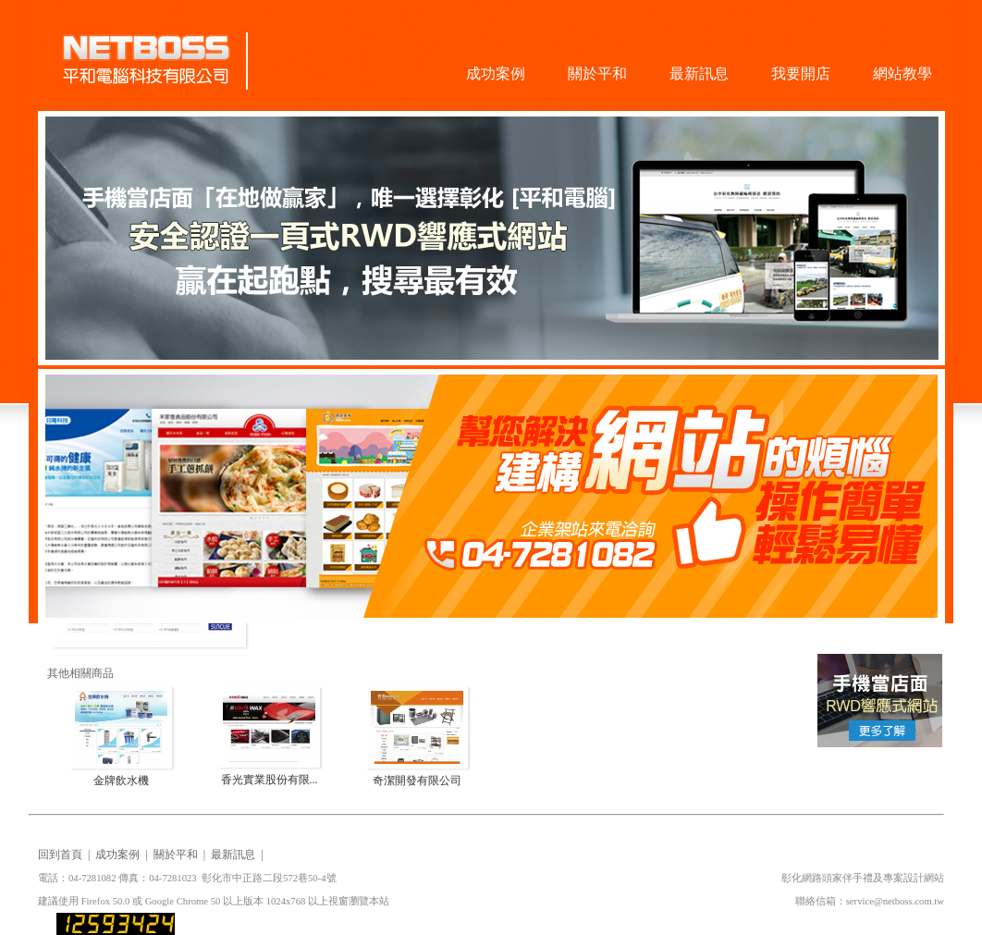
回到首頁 (60, 854)
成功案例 (495, 73)
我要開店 (800, 73)
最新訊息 (699, 73)
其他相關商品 (80, 673)
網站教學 (902, 73)
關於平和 (597, 73)
